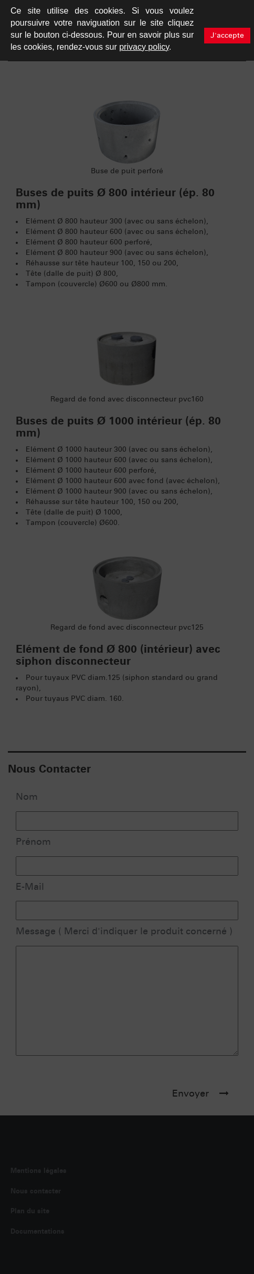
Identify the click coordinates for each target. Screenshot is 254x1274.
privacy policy (144, 46)
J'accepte (227, 35)
